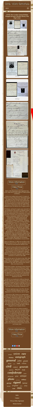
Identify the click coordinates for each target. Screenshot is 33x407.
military (23, 379)
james (21, 386)
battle (13, 388)
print (16, 376)
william (24, 363)
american (11, 370)
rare (24, 353)
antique (23, 376)
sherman (8, 386)
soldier (25, 373)
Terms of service (17, 403)
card (18, 363)
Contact (17, 398)
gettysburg (18, 380)
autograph (20, 357)
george (9, 383)
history (11, 357)
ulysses (9, 363)
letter (24, 383)
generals (24, 366)
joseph (10, 354)
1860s (19, 388)
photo (11, 378)
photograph (10, 376)
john (19, 360)
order (14, 363)
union (16, 353)
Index (17, 395)
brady (23, 370)
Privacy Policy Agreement (17, 401)
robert (15, 367)
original (15, 385)
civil (8, 366)
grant (25, 361)
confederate (15, 372)
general (11, 360)
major (17, 370)
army (25, 386)
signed (17, 382)
